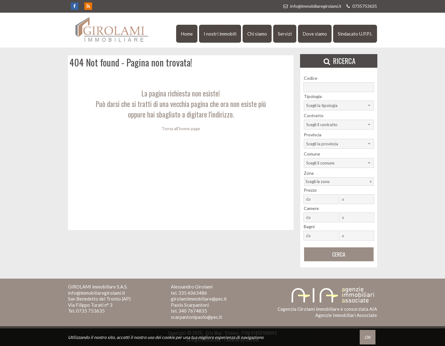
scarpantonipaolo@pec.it (196, 317)
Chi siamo (257, 33)
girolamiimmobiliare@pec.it (199, 298)
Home (187, 33)
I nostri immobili (220, 33)
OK (367, 337)
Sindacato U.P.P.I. (355, 33)
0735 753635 (90, 311)
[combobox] (339, 105)
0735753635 (361, 6)
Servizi (285, 33)
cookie (168, 337)
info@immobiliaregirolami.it (312, 6)
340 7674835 (192, 311)
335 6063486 (192, 293)
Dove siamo (315, 33)
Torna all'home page (181, 128)
